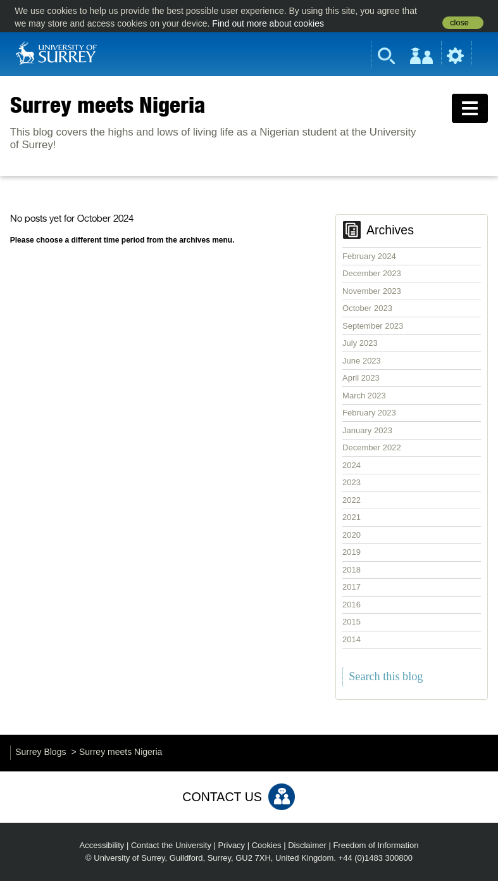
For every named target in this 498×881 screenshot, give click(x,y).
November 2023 (371, 291)
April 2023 (361, 378)
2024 (351, 465)
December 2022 (371, 447)
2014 (351, 639)
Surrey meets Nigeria (108, 104)
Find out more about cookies (268, 23)
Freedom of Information (375, 845)
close (459, 22)
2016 (351, 604)
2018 (351, 569)
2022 (351, 500)
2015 (351, 621)
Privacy (232, 845)
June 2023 (361, 360)
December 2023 (371, 273)
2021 (351, 517)
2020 (351, 535)
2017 (351, 587)
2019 (351, 552)
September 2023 (372, 326)
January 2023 (367, 430)
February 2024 (369, 256)
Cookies (267, 845)
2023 (351, 482)
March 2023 (364, 395)
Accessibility (102, 845)
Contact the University (171, 845)
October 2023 (367, 308)
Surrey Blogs (40, 752)
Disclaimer (307, 845)
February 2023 (369, 412)
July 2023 (360, 343)
